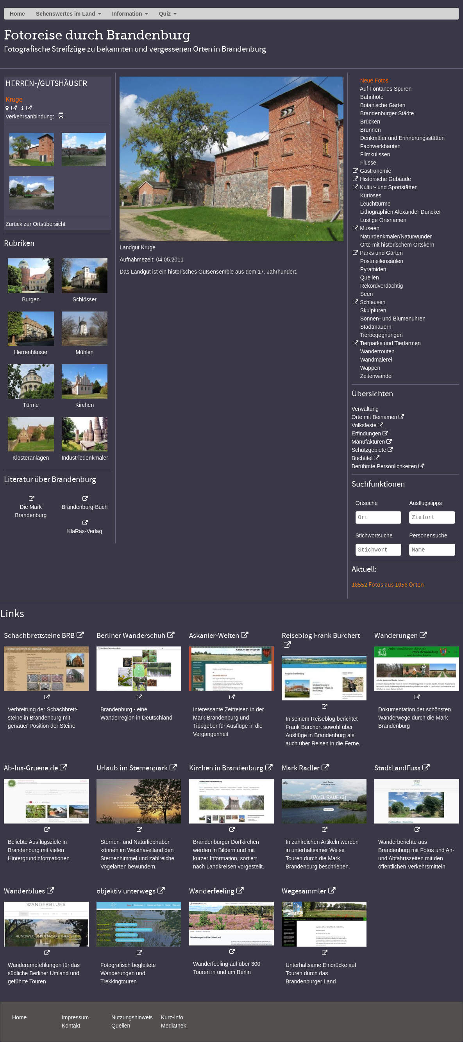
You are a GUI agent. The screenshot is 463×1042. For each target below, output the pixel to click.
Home (17, 14)
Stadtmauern (375, 327)
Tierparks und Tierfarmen (390, 343)
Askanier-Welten (214, 635)
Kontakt (71, 1025)
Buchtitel (362, 458)
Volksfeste (364, 425)
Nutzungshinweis (132, 1017)
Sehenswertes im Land (65, 14)
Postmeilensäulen (382, 261)
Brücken (370, 121)
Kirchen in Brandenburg (226, 768)
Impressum (75, 1017)
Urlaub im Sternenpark (132, 768)
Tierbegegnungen (381, 335)
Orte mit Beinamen (374, 417)
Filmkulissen (375, 154)
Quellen (369, 277)
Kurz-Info (172, 1017)
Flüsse (368, 162)
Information (127, 14)
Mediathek (173, 1025)
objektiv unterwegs (126, 891)
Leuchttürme (375, 204)
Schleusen (372, 302)
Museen (369, 228)
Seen (366, 294)
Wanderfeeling (211, 891)
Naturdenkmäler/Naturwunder (396, 236)
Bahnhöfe (372, 97)
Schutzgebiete (369, 450)
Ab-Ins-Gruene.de (31, 768)
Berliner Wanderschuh (131, 635)
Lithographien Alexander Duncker (400, 212)
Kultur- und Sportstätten (389, 187)
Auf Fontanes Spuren (385, 89)
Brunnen (370, 130)
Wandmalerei (376, 359)
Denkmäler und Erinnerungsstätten (402, 138)
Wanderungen (396, 635)
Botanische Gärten (383, 105)
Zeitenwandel (376, 376)
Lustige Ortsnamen (383, 220)
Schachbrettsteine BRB (39, 635)
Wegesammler (304, 891)
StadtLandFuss (397, 768)
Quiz (165, 14)
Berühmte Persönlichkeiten (384, 466)
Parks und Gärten (381, 253)
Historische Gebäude (385, 179)
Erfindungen (366, 433)
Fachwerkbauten (380, 146)
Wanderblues (24, 891)
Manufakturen (368, 442)
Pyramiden (373, 269)
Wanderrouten (377, 351)
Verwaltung (365, 409)
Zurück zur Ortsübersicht (35, 224)
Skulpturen (373, 310)
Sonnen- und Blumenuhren (392, 318)
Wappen (370, 368)
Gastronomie (375, 171)
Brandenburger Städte (387, 113)
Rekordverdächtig (381, 286)
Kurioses (370, 195)
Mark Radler (301, 768)
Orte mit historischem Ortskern (397, 245)
